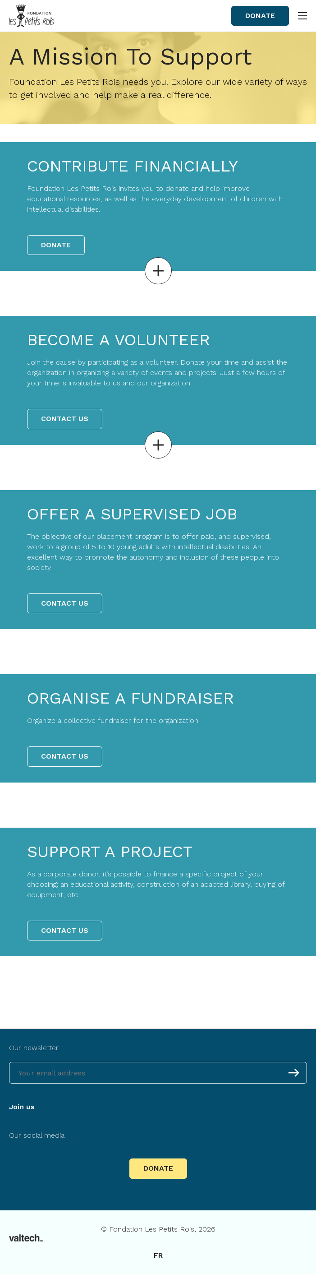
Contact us (64, 418)
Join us (22, 1107)
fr (158, 1255)
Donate (260, 15)
